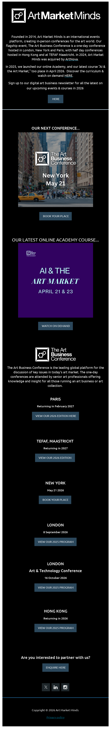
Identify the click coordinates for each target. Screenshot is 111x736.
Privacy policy (55, 717)
